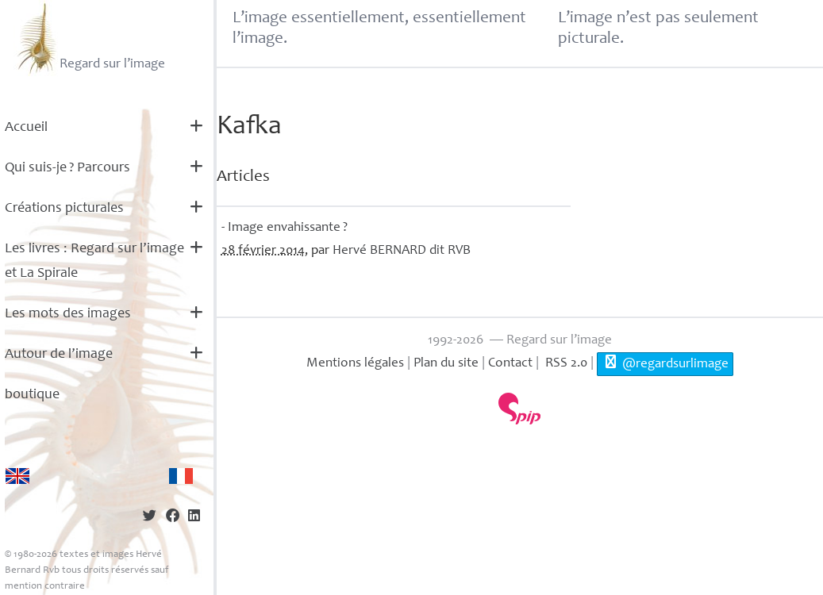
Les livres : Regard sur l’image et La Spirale (94, 261)
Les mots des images (68, 314)
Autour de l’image (59, 354)
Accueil (26, 128)
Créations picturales (64, 209)
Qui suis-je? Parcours (67, 168)
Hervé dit (402, 251)
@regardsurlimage (665, 362)
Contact (510, 363)
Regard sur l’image (89, 38)
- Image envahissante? (284, 228)
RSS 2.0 (564, 363)
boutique (32, 395)
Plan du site (446, 363)
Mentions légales (355, 363)
